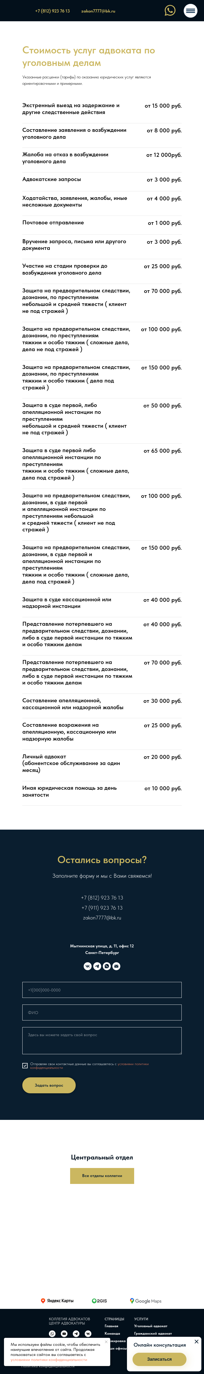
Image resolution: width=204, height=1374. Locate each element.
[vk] (88, 966)
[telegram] (97, 966)
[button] (159, 1359)
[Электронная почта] (116, 966)
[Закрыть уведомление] (106, 1341)
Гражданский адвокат (153, 1333)
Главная (111, 1326)
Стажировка (115, 1341)
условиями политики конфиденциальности (49, 1359)
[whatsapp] (107, 966)
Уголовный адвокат (150, 1326)
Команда (112, 1333)
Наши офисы (116, 1348)
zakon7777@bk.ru (102, 917)
